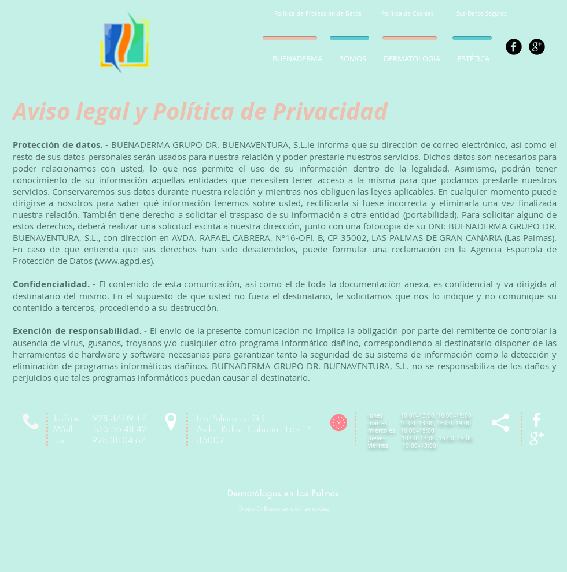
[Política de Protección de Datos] (318, 13)
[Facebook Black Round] (514, 47)
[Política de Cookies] (407, 13)
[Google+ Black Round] (537, 47)
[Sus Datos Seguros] (481, 13)
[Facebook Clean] (536, 420)
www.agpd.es (123, 260)
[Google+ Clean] (536, 439)
